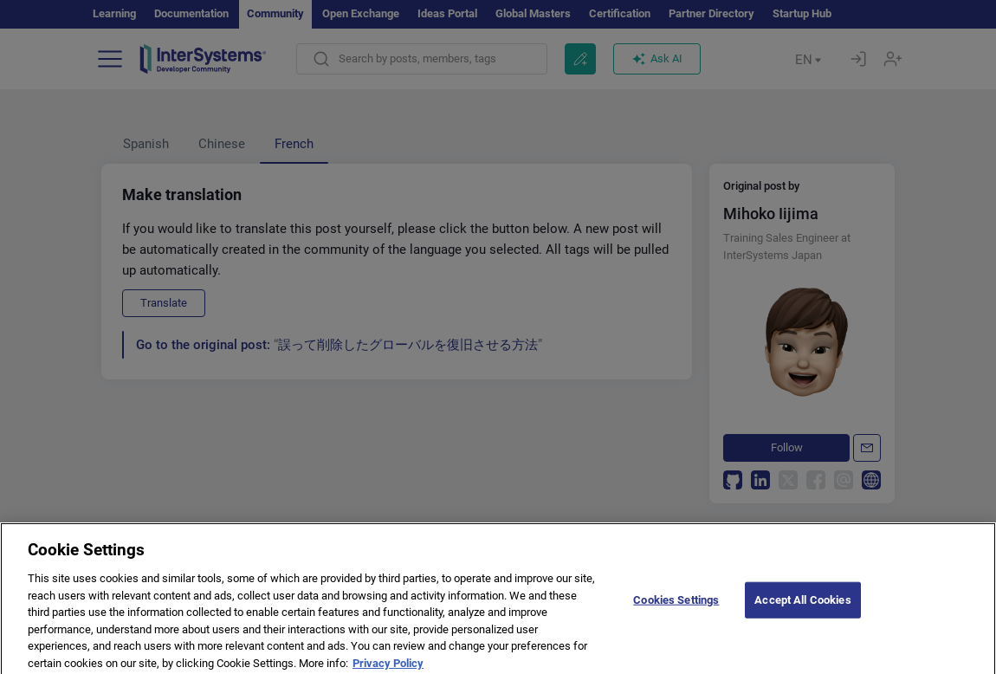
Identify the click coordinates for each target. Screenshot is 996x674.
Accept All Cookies (802, 605)
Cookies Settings (676, 605)
